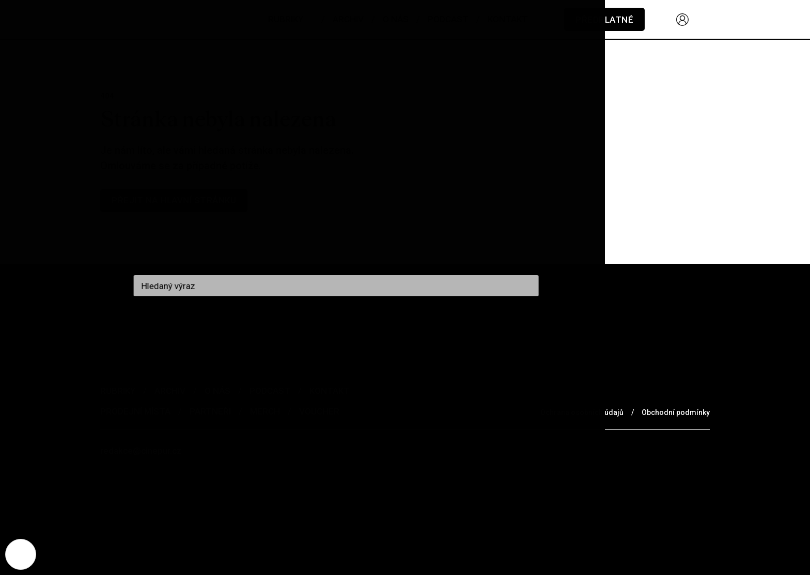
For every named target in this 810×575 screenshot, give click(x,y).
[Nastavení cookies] (20, 554)
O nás (217, 391)
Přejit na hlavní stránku (174, 200)
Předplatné (604, 19)
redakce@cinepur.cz (140, 450)
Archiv (169, 391)
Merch (265, 411)
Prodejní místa (135, 411)
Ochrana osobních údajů (582, 412)
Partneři (210, 411)
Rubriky (117, 391)
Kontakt (329, 391)
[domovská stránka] (162, 19)
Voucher (319, 411)
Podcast (270, 391)
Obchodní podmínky (676, 412)
